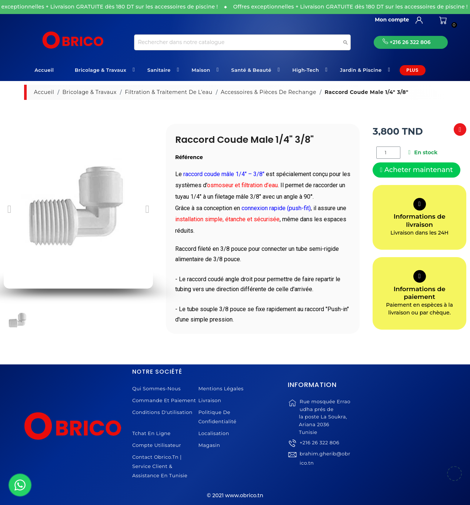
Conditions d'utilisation (162, 412)
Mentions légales (220, 388)
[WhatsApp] (20, 485)
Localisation (213, 433)
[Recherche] (242, 42)
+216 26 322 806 (319, 456)
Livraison (209, 400)
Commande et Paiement (164, 400)
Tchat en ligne (151, 433)
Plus (412, 70)
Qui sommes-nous (156, 388)
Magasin (209, 445)
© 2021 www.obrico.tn (235, 495)
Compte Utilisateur (156, 445)
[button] (9, 209)
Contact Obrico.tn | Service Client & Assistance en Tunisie (159, 466)
